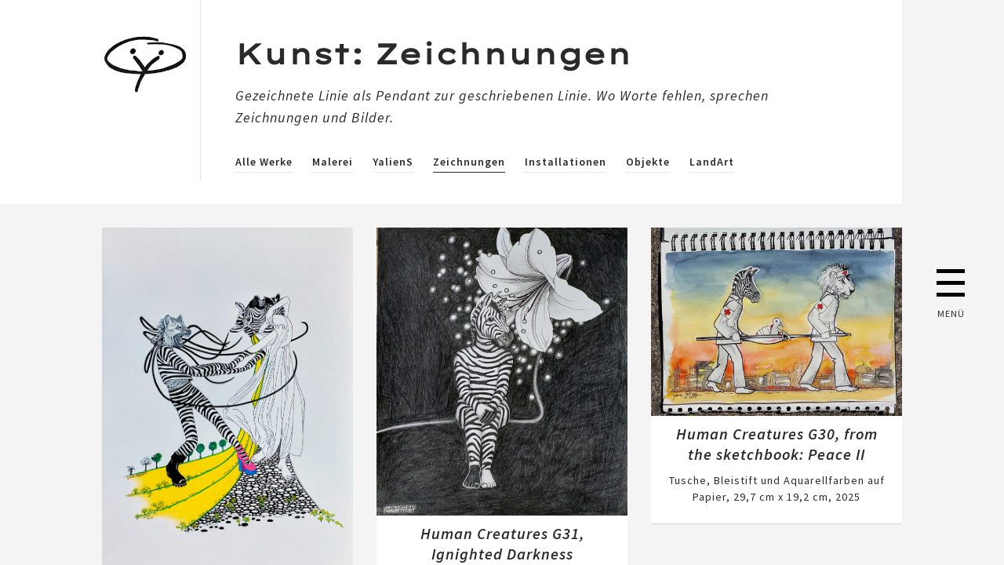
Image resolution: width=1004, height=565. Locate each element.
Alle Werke (264, 162)
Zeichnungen (469, 162)
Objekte (648, 162)
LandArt (711, 162)
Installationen (565, 162)
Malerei (332, 162)
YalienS (393, 162)
